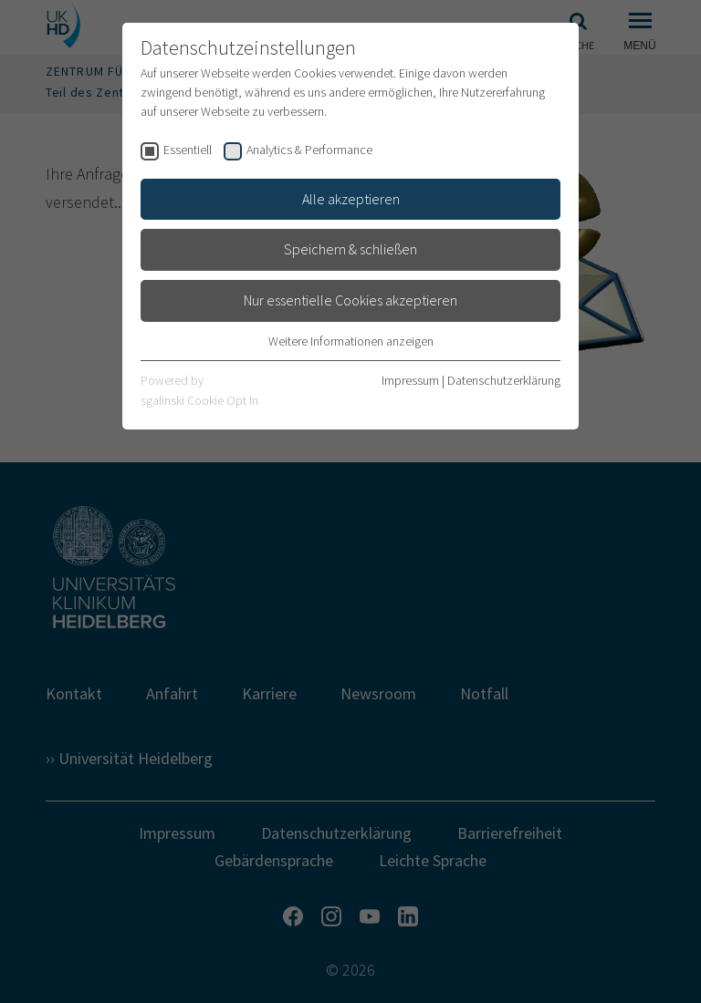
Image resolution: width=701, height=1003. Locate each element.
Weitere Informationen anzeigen (351, 341)
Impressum (410, 380)
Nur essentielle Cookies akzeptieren (350, 300)
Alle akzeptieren (351, 199)
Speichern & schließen (350, 249)
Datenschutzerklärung (503, 380)
